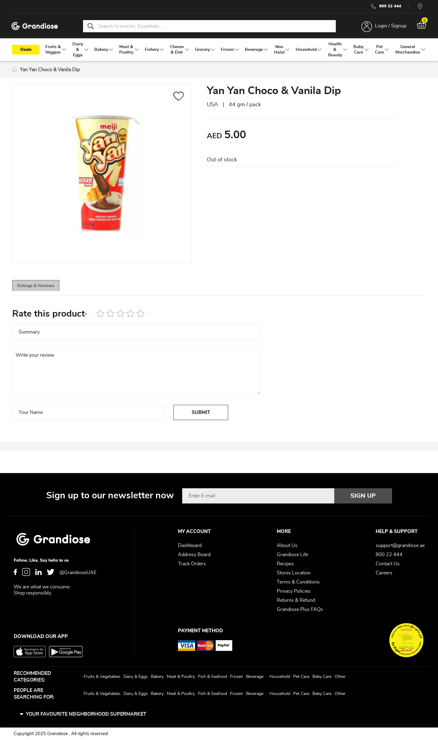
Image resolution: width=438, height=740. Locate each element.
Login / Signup (389, 26)
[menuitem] (53, 52)
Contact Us (388, 563)
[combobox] (209, 27)
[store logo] (36, 27)
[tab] (45, 290)
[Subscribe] (363, 495)
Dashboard (190, 545)
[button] (178, 99)
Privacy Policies (294, 591)
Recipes (285, 563)
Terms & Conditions (298, 582)
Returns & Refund (296, 600)
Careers (384, 572)
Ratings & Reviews (46, 290)
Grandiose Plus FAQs (300, 609)
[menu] (219, 52)
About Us (287, 545)
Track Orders (192, 563)
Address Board (194, 554)
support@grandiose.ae (400, 545)
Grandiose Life (292, 554)
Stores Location (294, 572)
